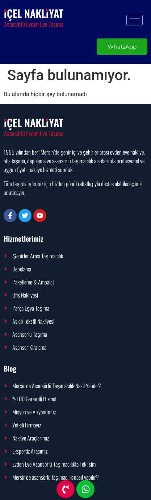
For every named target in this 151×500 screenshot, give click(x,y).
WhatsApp (122, 46)
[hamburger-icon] (134, 20)
